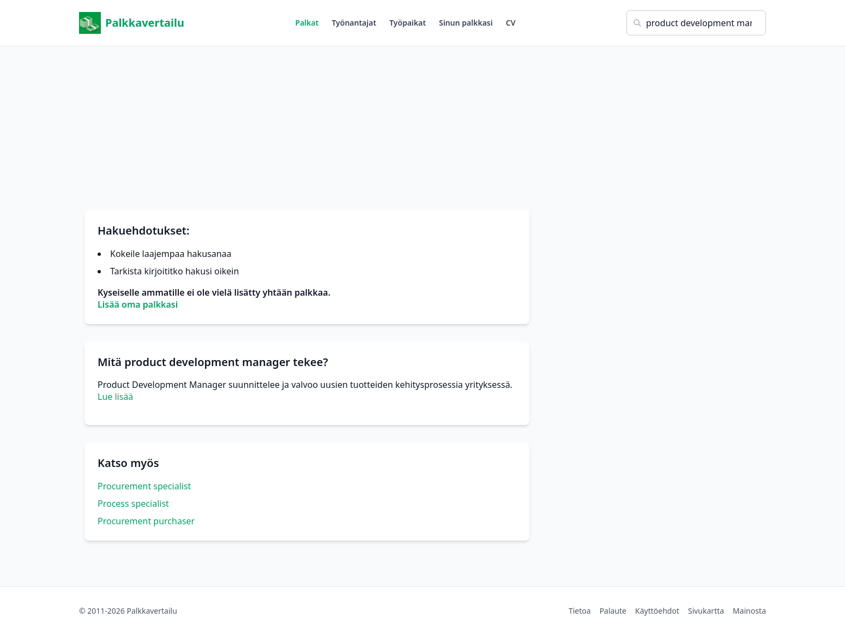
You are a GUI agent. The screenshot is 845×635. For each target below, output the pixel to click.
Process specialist (133, 504)
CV (511, 22)
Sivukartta (706, 611)
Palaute (613, 611)
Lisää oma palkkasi (138, 304)
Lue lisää (115, 397)
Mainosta (749, 611)
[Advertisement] (422, 122)
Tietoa (580, 611)
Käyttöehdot (657, 611)
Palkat (307, 22)
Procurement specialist (144, 486)
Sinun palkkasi (466, 22)
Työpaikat (407, 22)
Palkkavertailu (131, 23)
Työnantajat (353, 22)
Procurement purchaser (146, 521)
